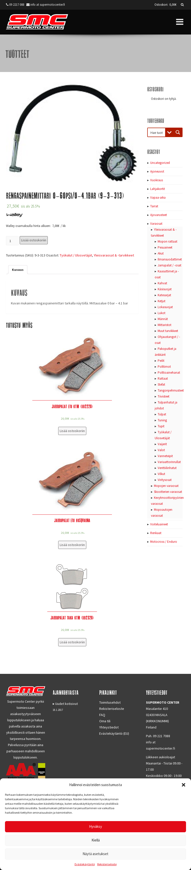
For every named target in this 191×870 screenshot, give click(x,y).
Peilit (161, 361)
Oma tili (104, 721)
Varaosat (156, 223)
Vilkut (161, 474)
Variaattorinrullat (169, 462)
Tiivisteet (163, 396)
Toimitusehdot (110, 702)
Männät (163, 319)
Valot (161, 450)
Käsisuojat (165, 289)
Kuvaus (18, 269)
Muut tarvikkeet (168, 331)
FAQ (102, 715)
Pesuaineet (165, 247)
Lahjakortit (157, 189)
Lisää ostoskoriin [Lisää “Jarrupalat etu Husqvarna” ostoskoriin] (72, 545)
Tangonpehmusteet (171, 390)
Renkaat (155, 533)
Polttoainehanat (169, 372)
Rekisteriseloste (107, 864)
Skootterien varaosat (168, 492)
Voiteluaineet (159, 524)
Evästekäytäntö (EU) (114, 733)
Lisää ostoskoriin (33, 240)
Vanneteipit (165, 456)
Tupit (161, 426)
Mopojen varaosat (166, 486)
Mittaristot (164, 325)
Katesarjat (164, 295)
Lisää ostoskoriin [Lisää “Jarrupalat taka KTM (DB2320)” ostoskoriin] (72, 642)
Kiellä (96, 840)
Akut (161, 253)
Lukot (161, 313)
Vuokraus (156, 180)
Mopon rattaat (167, 241)
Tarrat (154, 206)
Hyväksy (95, 826)
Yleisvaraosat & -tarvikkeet (114, 255)
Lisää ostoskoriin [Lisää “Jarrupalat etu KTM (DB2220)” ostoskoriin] (72, 431)
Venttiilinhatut (167, 468)
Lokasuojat (165, 307)
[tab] (17, 269)
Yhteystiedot (109, 727)
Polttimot (164, 366)
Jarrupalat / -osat (169, 265)
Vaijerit (162, 444)
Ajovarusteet (158, 215)
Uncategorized (160, 163)
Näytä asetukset (95, 853)
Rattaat (163, 378)
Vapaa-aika (158, 197)
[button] (183, 784)
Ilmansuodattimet (170, 259)
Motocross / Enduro (163, 542)
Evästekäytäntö (85, 864)
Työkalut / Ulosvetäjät (76, 255)
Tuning (162, 420)
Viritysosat (165, 480)
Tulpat (162, 414)
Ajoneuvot (157, 171)
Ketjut (161, 301)
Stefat (161, 384)
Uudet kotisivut (66, 703)
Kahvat (162, 283)
